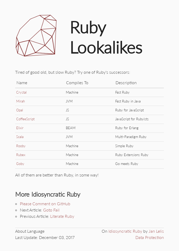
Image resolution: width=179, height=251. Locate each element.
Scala (20, 137)
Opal (19, 110)
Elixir (20, 128)
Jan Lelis (156, 231)
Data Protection (149, 237)
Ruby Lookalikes (106, 37)
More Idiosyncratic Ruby (47, 194)
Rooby (21, 146)
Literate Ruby (62, 216)
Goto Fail (51, 209)
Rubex (20, 155)
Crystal (21, 92)
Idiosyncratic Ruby (125, 231)
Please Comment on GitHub (45, 203)
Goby (20, 164)
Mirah (20, 101)
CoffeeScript (25, 119)
